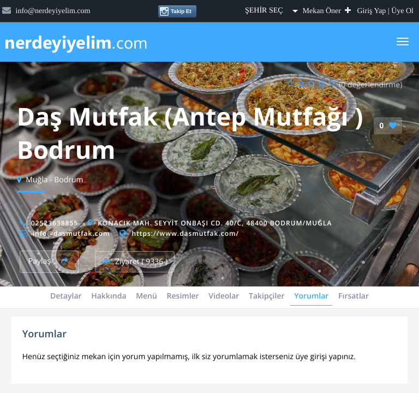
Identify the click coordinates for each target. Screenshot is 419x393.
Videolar (223, 296)
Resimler (183, 296)
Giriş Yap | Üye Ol (385, 11)
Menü (146, 296)
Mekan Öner (327, 11)
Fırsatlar (353, 296)
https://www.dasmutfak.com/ (185, 233)
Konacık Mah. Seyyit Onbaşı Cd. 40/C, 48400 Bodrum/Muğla (215, 223)
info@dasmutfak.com (71, 233)
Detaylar (66, 296)
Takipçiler (267, 296)
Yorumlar (311, 296)
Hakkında (108, 296)
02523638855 (54, 223)
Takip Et (175, 11)
